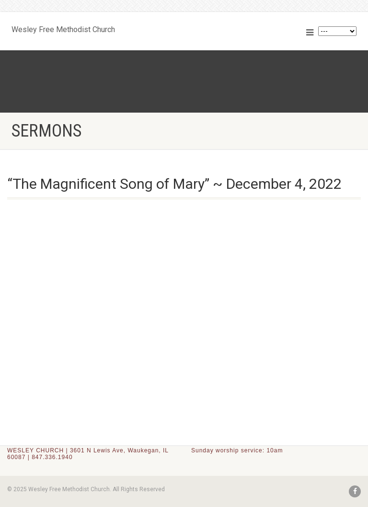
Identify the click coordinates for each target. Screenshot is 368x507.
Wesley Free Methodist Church (63, 27)
